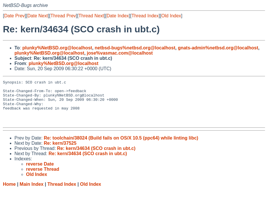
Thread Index (145, 15)
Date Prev (14, 15)
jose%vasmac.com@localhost (120, 53)
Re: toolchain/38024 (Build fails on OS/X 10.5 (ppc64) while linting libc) (121, 146)
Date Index (117, 15)
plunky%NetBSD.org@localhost (57, 47)
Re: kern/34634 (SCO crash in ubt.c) (96, 157)
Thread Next (91, 15)
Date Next (37, 15)
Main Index (32, 192)
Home (9, 192)
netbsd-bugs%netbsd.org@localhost (135, 47)
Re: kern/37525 (60, 151)
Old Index (171, 15)
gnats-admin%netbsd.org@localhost (218, 47)
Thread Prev (63, 15)
